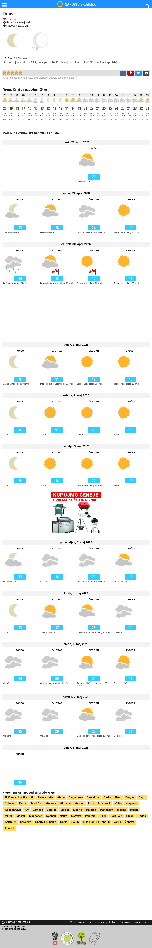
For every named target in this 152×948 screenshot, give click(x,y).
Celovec (10, 803)
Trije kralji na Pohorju (96, 822)
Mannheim (106, 809)
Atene (61, 797)
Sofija (63, 822)
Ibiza (91, 803)
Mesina (121, 809)
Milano (134, 809)
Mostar (21, 816)
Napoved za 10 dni (15, 25)
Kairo (118, 803)
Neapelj (51, 816)
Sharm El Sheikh (45, 822)
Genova (51, 803)
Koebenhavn (13, 809)
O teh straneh (78, 922)
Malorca (91, 809)
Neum (63, 816)
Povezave (124, 922)
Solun (75, 822)
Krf (27, 809)
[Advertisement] (76, 313)
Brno (118, 797)
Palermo (90, 816)
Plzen (103, 816)
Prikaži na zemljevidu (17, 22)
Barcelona (93, 797)
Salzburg (10, 822)
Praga (129, 816)
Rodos (142, 816)
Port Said (116, 816)
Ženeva (129, 822)
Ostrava (76, 816)
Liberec (51, 809)
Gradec (79, 803)
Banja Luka (76, 797)
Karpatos (131, 803)
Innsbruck (104, 803)
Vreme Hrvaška (16, 797)
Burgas (129, 797)
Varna (117, 822)
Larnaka (38, 809)
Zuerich (10, 828)
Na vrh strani (142, 922)
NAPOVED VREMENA (76, 4)
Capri (141, 797)
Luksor (64, 809)
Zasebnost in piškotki (102, 922)
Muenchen (35, 816)
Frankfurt (36, 803)
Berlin (107, 797)
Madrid (77, 809)
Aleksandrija (45, 797)
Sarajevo (25, 822)
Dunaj (22, 803)
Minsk (8, 816)
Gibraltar (65, 803)
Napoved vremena (16, 922)
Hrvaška (9, 19)
